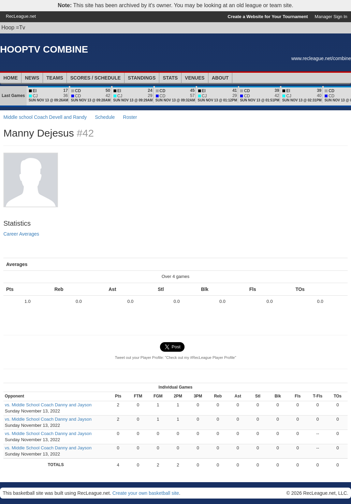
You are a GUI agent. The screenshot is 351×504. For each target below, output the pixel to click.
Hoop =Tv (13, 27)
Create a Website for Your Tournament (268, 16)
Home (10, 78)
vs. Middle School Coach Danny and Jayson (48, 404)
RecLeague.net (21, 16)
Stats (170, 78)
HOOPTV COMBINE (44, 49)
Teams (54, 78)
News (32, 78)
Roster (130, 117)
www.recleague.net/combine (321, 58)
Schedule (105, 117)
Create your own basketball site (145, 493)
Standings (142, 78)
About (220, 78)
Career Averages (21, 234)
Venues (195, 78)
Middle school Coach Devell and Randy (45, 117)
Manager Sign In (331, 16)
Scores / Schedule (95, 78)
